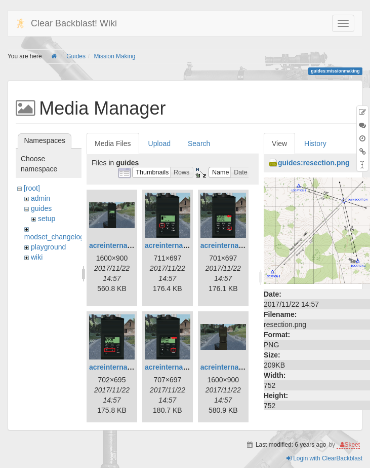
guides (41, 208)
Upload (159, 143)
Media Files (113, 143)
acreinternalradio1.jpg (126, 245)
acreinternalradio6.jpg (237, 367)
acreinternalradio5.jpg (182, 367)
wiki (37, 257)
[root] (32, 188)
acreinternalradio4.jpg (126, 367)
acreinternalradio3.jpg (237, 245)
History (315, 143)
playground (48, 247)
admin (40, 198)
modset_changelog (54, 237)
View (279, 143)
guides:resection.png (314, 163)
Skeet (352, 448)
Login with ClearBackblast (324, 461)
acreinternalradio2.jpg (182, 245)
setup (46, 218)
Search (199, 143)
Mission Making (114, 56)
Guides (76, 56)
